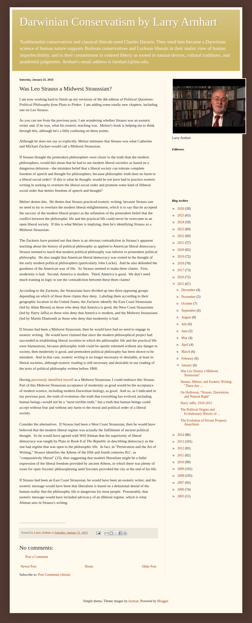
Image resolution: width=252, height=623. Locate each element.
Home (89, 566)
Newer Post (28, 566)
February (187, 358)
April (185, 344)
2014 (181, 435)
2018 (181, 263)
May (184, 338)
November (189, 297)
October (187, 303)
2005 (181, 496)
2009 (181, 469)
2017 (181, 270)
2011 (181, 455)
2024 (181, 222)
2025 (181, 215)
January (187, 365)
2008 (181, 475)
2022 (181, 236)
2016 (181, 277)
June (184, 331)
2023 (181, 229)
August (186, 317)
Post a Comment (36, 557)
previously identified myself (52, 379)
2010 (181, 462)
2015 (181, 284)
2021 (181, 243)
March (186, 352)
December (188, 290)
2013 (181, 441)
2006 (181, 489)
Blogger (162, 601)
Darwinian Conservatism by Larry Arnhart (118, 21)
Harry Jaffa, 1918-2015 (196, 403)
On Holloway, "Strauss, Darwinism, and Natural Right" (205, 394)
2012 (181, 448)
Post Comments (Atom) (54, 575)
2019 (181, 256)
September (189, 310)
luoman (133, 601)
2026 (181, 208)
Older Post (149, 566)
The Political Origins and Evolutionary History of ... (200, 411)
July (184, 324)
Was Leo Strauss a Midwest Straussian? (199, 373)
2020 (181, 250)
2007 (181, 483)
